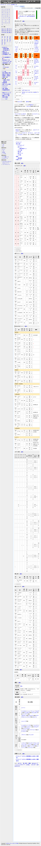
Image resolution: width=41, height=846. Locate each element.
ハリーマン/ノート (6, 164)
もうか (35, 66)
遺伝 (17, 156)
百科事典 (18, 1)
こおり (29, 92)
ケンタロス (23, 711)
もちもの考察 (7, 84)
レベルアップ (21, 145)
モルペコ (35, 717)
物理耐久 (4, 75)
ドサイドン (23, 734)
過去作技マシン (23, 148)
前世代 (8, 1)
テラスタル (4, 87)
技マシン (20, 147)
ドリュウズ (31, 734)
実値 (9, 72)
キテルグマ (31, 715)
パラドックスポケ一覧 (6, 61)
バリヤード (24, 133)
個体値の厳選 (6, 48)
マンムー (33, 711)
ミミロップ (29, 744)
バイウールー (32, 729)
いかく (35, 70)
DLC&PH (7, 67)
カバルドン (29, 726)
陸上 (21, 686)
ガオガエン (23, 715)
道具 (3, 84)
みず (23, 90)
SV (3, 65)
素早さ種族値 (5, 72)
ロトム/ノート (5, 158)
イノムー (29, 711)
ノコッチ (35, 725)
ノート (22, 6)
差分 (32, 1)
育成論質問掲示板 (6, 89)
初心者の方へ (5, 47)
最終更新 (9, 2)
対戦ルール (4, 51)
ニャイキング (27, 717)
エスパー (35, 129)
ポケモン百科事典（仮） (12, 4)
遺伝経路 (20, 158)
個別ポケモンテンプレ (6, 92)
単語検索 (5, 2)
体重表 (3, 77)
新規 (27, 1)
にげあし (36, 40)
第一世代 (25, 763)
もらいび (36, 42)
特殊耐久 (8, 75)
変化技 (8, 79)
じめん (25, 90)
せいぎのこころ (36, 73)
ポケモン (20, 763)
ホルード (36, 744)
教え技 (19, 151)
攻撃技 (4, 79)
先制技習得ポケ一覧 (6, 62)
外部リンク (18, 159)
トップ (22, 1)
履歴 (34, 1)
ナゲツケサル (26, 728)
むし (3, 146)
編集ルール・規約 (6, 95)
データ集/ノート (5, 156)
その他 (19, 154)
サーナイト (30, 133)
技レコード (20, 153)
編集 (29, 1)
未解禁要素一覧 (5, 53)
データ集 (4, 71)
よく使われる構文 (6, 94)
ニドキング (23, 743)
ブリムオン (20, 134)
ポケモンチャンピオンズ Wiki (12, 843)
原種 (29, 763)
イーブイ (29, 725)
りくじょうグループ (20, 764)
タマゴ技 (20, 150)
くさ (3, 150)
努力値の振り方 (6, 50)
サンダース (31, 743)
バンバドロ (32, 746)
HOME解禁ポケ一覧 (6, 54)
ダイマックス (5, 85)
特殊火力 (8, 74)
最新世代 (12, 1)
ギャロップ (3, 4)
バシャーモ (16, 67)
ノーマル (4, 153)
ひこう (3, 149)
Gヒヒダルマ (34, 712)
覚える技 (18, 143)
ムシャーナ (23, 721)
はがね (35, 92)
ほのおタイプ (35, 763)
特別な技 (5, 81)
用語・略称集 (5, 88)
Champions (3, 1)
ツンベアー (25, 714)
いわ (3, 144)
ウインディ (16, 73)
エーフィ (23, 707)
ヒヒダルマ (16, 78)
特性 (7, 77)
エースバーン (16, 83)
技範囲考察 (4, 82)
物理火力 (4, 74)
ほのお (3, 152)
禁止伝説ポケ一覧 (6, 60)
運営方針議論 (5, 97)
